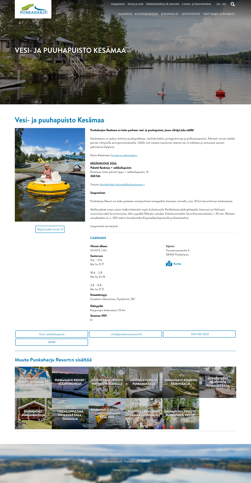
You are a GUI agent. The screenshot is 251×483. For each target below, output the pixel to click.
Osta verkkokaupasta (51, 334)
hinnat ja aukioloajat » (124, 155)
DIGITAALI (132, 470)
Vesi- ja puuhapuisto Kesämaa (59, 120)
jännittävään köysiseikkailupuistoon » (122, 184)
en (218, 4)
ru (224, 4)
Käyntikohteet (146, 14)
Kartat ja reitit (135, 3)
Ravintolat (169, 14)
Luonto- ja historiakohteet (196, 3)
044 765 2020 (199, 334)
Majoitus (125, 14)
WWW (51, 342)
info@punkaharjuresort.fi (125, 334)
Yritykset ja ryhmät (219, 14)
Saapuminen (118, 3)
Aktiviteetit (190, 14)
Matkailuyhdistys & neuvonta (162, 3)
